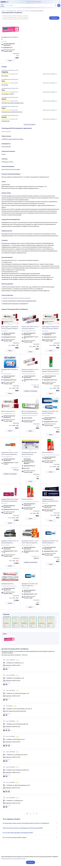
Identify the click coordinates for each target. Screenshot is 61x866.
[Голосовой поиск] (55, 5)
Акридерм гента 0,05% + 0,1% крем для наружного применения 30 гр (30, 585)
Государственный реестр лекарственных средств (16, 298)
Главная (3, 10)
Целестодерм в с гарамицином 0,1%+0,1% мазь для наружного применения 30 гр (50, 328)
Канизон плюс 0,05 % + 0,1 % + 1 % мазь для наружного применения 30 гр (30, 371)
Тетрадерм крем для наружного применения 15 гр (50, 500)
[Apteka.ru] (4, 2)
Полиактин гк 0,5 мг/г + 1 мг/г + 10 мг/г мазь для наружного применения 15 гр (10, 454)
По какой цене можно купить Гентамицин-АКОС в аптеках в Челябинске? (30, 823)
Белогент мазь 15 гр (47, 452)
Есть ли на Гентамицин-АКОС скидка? (30, 837)
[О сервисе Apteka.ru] (59, 1)
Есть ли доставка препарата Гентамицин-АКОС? (30, 833)
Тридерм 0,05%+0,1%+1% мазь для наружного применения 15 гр (9, 500)
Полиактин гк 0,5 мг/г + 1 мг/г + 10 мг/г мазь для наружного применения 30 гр (30, 542)
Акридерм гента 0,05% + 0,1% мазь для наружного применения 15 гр (50, 412)
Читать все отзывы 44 (29, 124)
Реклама (17, 367)
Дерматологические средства (23, 10)
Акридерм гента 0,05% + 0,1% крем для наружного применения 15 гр (50, 542)
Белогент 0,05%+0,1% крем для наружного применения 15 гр (50, 370)
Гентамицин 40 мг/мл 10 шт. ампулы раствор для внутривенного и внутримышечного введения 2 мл (30, 454)
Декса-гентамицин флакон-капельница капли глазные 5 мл (30, 412)
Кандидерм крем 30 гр (7, 583)
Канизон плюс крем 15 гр (8, 411)
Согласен (30, 862)
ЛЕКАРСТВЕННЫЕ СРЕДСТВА (11, 10)
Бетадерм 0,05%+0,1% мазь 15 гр (9, 370)
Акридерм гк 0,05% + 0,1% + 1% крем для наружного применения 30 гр (9, 542)
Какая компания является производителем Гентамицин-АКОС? (30, 828)
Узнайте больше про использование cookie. (13, 858)
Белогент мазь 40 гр (27, 499)
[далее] (56, 622)
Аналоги (54, 18)
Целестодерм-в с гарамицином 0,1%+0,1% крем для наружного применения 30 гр (10, 328)
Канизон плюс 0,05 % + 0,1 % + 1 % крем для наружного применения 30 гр (30, 328)
